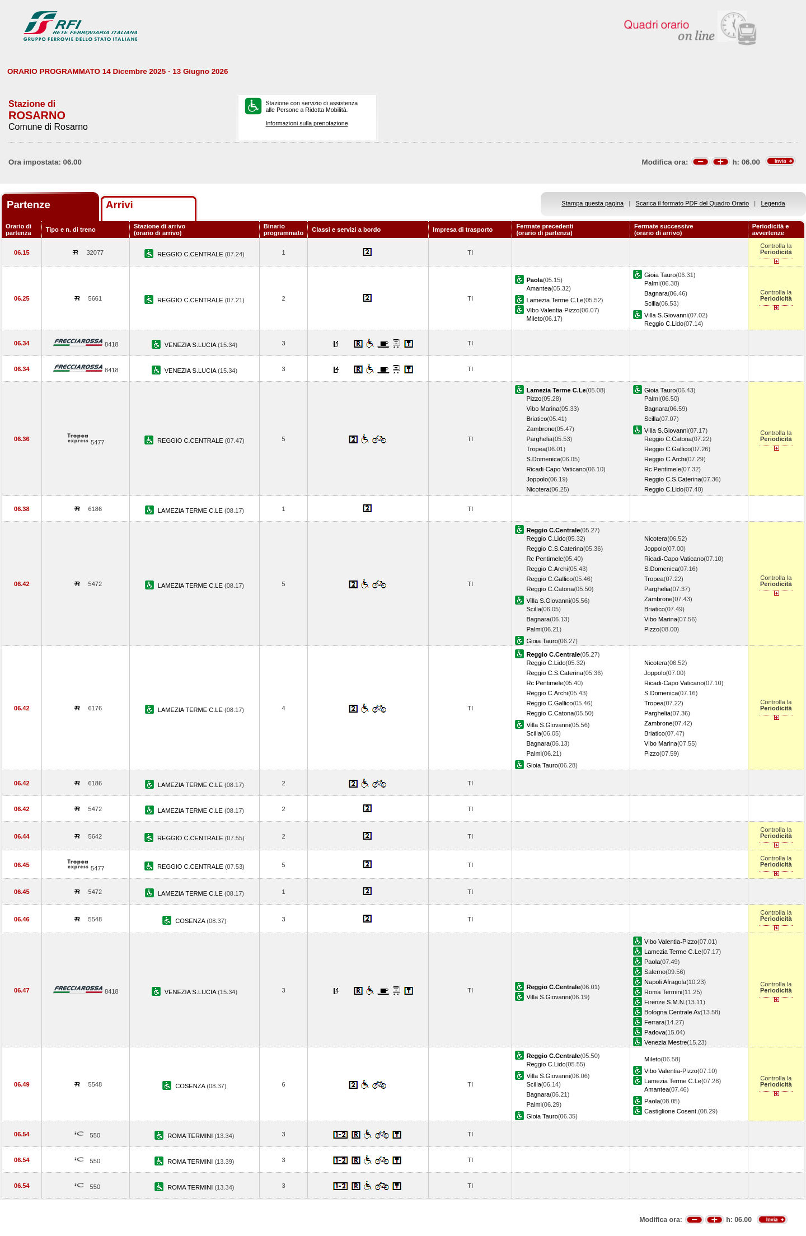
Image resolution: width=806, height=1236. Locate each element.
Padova (655, 1032)
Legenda (773, 203)
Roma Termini (663, 992)
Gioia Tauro (660, 274)
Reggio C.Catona (668, 439)
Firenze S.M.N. (665, 1002)
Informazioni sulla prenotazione (306, 123)
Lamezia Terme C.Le (554, 300)
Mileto (534, 318)
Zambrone (540, 428)
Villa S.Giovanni (666, 315)
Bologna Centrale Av (672, 1012)
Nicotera (537, 489)
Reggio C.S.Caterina (672, 479)
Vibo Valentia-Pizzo (552, 310)
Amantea (538, 288)
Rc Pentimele (662, 469)
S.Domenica (543, 459)
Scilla (651, 303)
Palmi (652, 283)
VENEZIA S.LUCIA (191, 344)
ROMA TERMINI (190, 1135)
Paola (652, 961)
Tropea (536, 449)
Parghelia (539, 439)
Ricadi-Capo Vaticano (555, 469)
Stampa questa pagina (592, 203)
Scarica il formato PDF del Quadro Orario (692, 203)
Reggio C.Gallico (667, 449)
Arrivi (119, 204)
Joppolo (537, 479)
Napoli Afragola (665, 982)
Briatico (536, 418)
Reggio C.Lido (663, 323)
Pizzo (533, 398)
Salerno (655, 971)
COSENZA (191, 920)
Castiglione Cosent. (671, 1111)
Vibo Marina (542, 408)
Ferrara (654, 1022)
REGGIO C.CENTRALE (191, 254)
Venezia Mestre (665, 1042)
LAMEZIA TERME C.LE (191, 510)
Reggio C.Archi (665, 459)
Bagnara (656, 293)
